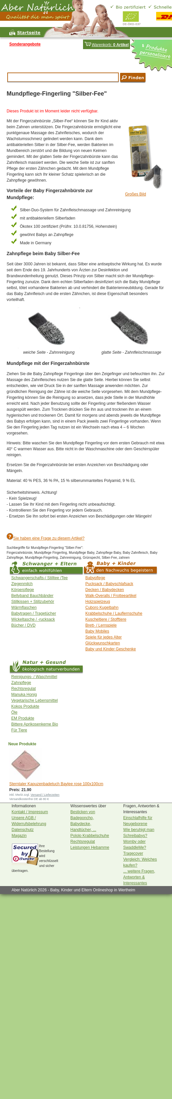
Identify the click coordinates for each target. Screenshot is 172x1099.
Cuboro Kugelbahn (101, 607)
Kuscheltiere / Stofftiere (105, 619)
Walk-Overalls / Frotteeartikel (110, 595)
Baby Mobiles (97, 631)
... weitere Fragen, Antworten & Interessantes (139, 877)
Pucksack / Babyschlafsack (109, 583)
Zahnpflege (21, 682)
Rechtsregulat (23, 688)
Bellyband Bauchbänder (32, 595)
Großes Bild (135, 194)
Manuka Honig (24, 694)
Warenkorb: (106, 45)
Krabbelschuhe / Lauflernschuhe (113, 613)
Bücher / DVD (23, 625)
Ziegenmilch (22, 583)
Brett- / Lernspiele (101, 625)
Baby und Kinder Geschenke (110, 649)
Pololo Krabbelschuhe (89, 835)
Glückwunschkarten (102, 643)
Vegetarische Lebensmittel (34, 700)
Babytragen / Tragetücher (33, 613)
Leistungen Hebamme (89, 847)
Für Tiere (19, 730)
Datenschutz (23, 829)
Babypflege (95, 578)
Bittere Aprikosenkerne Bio (34, 724)
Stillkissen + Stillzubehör (32, 601)
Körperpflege (22, 589)
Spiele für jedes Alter (103, 637)
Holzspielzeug (97, 601)
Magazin (19, 835)
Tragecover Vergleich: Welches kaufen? (140, 859)
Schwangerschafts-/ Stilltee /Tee (39, 578)
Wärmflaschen (24, 607)
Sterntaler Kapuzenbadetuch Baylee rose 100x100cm (56, 784)
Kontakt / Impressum (30, 812)
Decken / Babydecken (104, 589)
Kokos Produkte (25, 706)
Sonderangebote (25, 44)
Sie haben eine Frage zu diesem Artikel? (48, 538)
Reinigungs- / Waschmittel (34, 676)
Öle (14, 712)
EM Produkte (22, 718)
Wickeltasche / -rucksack (33, 619)
